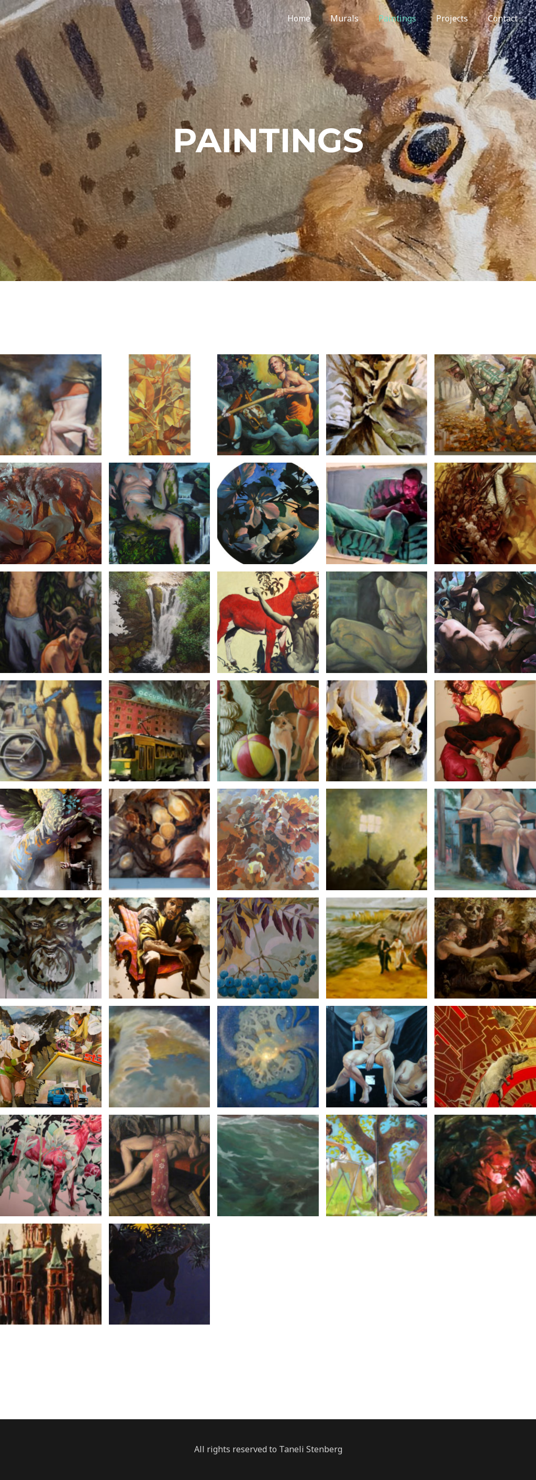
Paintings (411, 18)
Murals (362, 18)
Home (319, 18)
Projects (463, 18)
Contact (511, 18)
